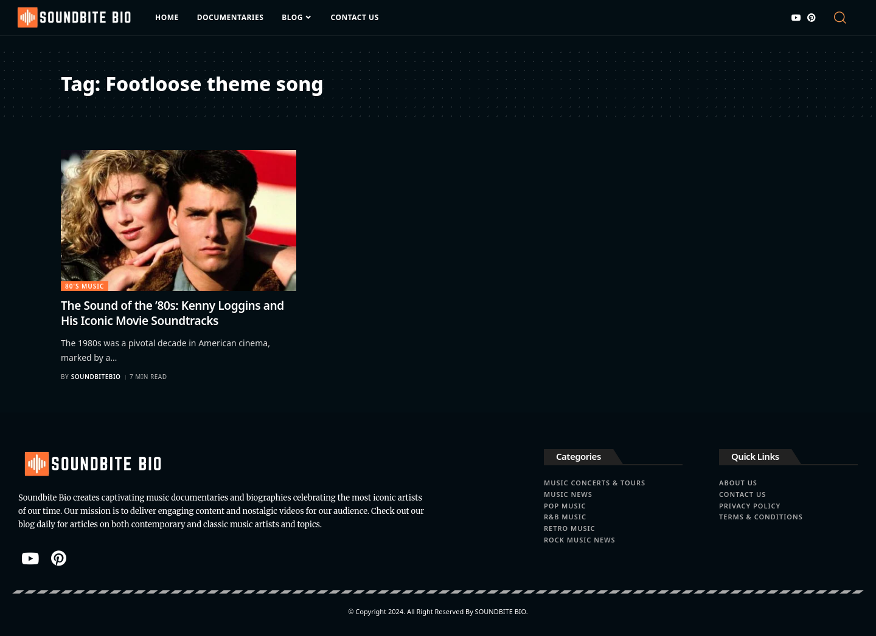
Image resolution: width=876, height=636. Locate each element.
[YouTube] (796, 17)
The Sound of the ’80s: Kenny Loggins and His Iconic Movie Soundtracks (172, 313)
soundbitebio (96, 376)
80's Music (84, 286)
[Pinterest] (811, 17)
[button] (844, 17)
